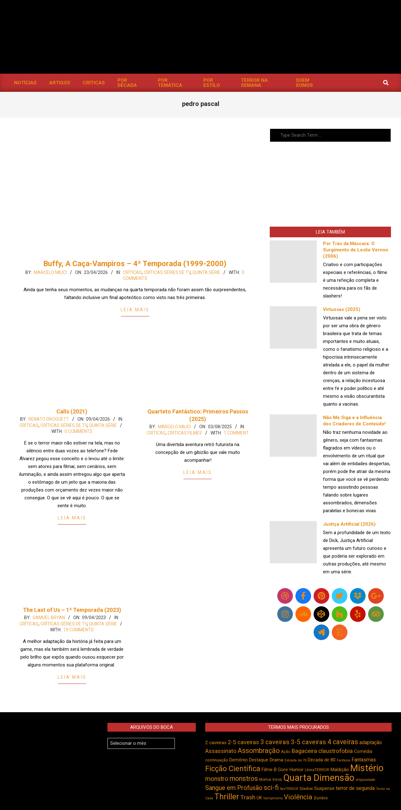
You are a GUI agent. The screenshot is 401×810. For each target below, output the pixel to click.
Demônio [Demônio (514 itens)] (238, 760)
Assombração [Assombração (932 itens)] (258, 751)
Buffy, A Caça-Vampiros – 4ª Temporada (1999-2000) (135, 263)
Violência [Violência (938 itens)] (298, 797)
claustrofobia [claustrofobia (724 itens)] (335, 751)
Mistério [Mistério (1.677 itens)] (366, 768)
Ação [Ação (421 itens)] (285, 752)
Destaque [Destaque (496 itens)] (258, 759)
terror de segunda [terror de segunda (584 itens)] (355, 788)
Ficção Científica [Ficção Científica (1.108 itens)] (232, 768)
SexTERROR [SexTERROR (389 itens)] (289, 789)
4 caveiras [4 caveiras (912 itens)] (342, 742)
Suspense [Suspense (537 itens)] (324, 788)
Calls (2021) (71, 411)
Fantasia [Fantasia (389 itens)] (343, 760)
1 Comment (236, 432)
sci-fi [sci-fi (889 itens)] (271, 788)
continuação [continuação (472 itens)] (216, 760)
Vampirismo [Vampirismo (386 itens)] (273, 798)
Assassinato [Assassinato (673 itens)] (220, 751)
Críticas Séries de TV (167, 272)
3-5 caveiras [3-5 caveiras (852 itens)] (308, 742)
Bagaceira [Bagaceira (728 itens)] (304, 751)
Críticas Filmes (185, 432)
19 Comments (78, 629)
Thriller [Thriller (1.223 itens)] (226, 796)
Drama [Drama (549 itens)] (276, 760)
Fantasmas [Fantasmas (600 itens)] (364, 760)
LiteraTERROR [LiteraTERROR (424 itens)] (317, 770)
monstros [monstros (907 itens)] (244, 778)
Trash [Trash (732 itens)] (247, 797)
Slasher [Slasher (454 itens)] (306, 788)
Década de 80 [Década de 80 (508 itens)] (322, 760)
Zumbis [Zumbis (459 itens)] (321, 798)
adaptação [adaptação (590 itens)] (370, 742)
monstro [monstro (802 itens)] (216, 778)
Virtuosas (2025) (341, 309)
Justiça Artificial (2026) (349, 524)
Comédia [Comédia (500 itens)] (363, 751)
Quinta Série (206, 272)
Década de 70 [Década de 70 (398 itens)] (295, 760)
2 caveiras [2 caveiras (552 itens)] (216, 742)
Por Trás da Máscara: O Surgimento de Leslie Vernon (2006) (355, 250)
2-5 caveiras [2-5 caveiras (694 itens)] (243, 742)
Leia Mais (135, 309)
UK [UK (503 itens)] (259, 797)
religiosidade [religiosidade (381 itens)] (365, 780)
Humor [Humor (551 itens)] (296, 769)
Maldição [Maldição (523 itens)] (340, 769)
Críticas (132, 272)
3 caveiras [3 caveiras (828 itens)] (274, 742)
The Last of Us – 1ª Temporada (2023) (72, 610)
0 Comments (78, 431)
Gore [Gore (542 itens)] (283, 769)
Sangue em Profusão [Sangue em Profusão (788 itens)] (234, 788)
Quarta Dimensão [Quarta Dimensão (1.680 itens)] (318, 777)
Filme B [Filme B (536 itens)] (269, 769)
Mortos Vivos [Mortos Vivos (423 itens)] (270, 779)
